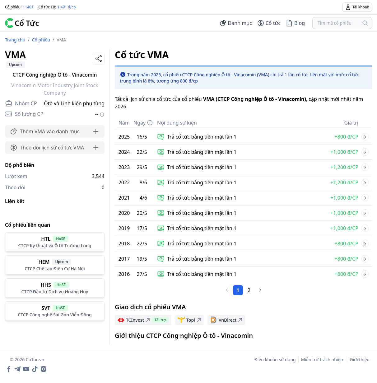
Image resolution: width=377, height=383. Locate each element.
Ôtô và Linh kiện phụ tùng (74, 103)
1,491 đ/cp (67, 7)
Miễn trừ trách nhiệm (323, 359)
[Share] (99, 58)
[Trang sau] (260, 290)
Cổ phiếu (41, 40)
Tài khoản (357, 7)
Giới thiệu (360, 359)
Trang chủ (15, 40)
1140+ (28, 7)
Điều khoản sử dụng (275, 359)
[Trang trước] (227, 290)
